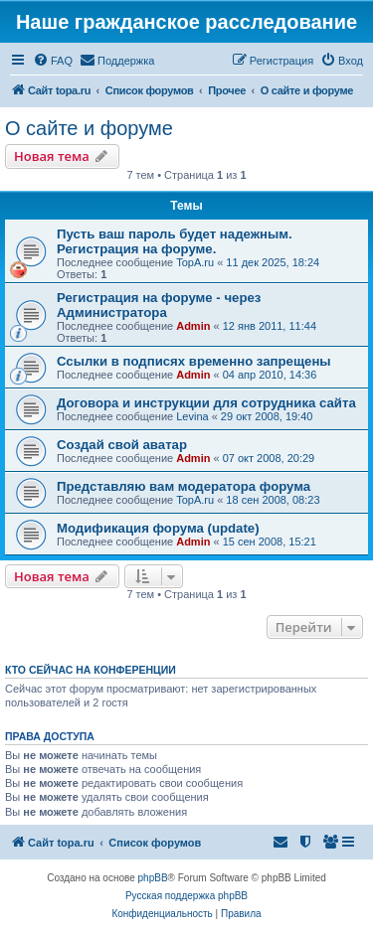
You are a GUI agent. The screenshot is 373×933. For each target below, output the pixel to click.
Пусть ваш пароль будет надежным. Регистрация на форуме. (174, 241)
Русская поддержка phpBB (186, 895)
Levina (192, 416)
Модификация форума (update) (158, 528)
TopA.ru (195, 262)
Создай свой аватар (122, 444)
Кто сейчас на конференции (90, 670)
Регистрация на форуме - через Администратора (159, 305)
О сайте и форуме (89, 128)
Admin (193, 326)
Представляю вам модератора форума (183, 486)
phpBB (153, 877)
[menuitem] (53, 61)
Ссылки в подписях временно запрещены (194, 361)
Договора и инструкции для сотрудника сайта (206, 402)
